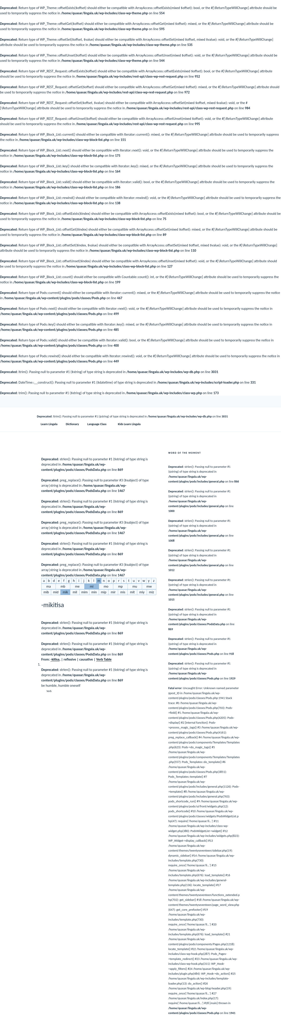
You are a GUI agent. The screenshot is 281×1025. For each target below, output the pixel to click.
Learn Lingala (49, 424)
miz (151, 592)
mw (149, 586)
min (94, 592)
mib (46, 592)
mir (113, 592)
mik (65, 592)
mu (134, 586)
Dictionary (72, 424)
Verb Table (104, 659)
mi (91, 586)
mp (120, 586)
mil (75, 592)
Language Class (99, 424)
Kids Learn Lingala (129, 424)
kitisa (55, 659)
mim (84, 592)
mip (103, 592)
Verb (49, 691)
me (77, 586)
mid (55, 592)
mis (122, 592)
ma (48, 586)
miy (142, 592)
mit (132, 592)
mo (106, 586)
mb (63, 586)
